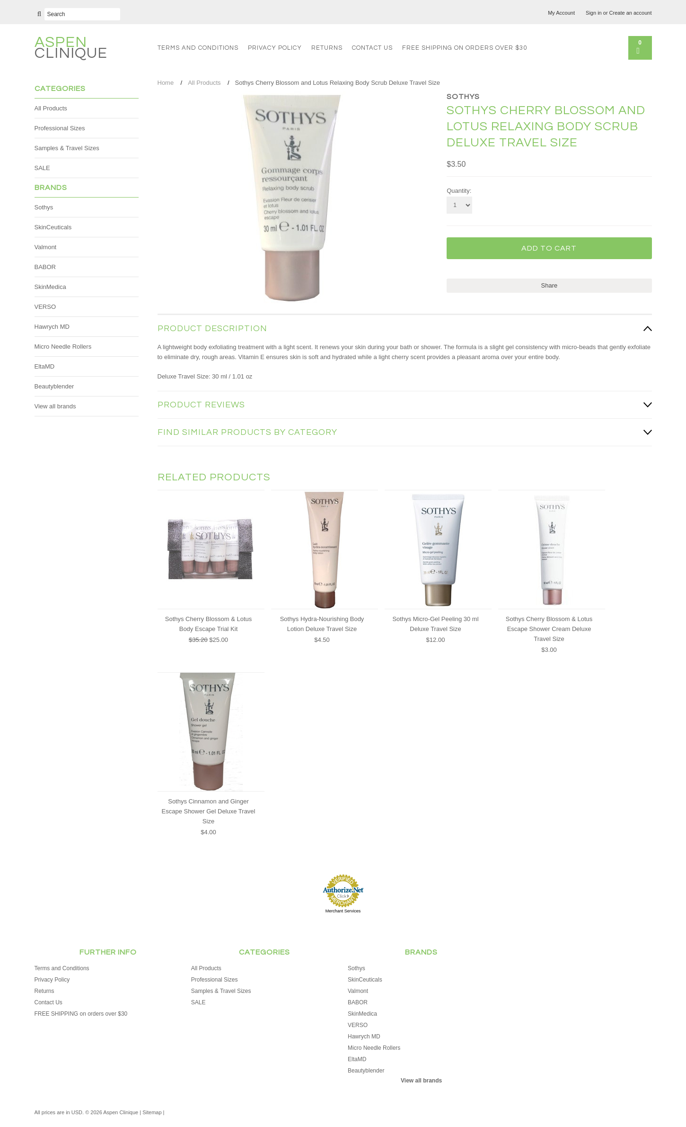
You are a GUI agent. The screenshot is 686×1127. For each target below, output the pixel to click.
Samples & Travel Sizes (67, 148)
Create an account (630, 13)
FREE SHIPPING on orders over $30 (464, 48)
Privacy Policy (275, 48)
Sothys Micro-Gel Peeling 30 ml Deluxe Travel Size (435, 623)
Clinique (71, 49)
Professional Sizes (60, 128)
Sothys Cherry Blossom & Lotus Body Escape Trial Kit (208, 623)
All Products (51, 108)
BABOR (45, 266)
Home (166, 82)
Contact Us (372, 48)
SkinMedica (50, 286)
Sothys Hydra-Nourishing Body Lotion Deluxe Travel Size (322, 623)
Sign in (594, 13)
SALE (42, 167)
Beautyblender (54, 386)
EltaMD (45, 366)
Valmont (46, 247)
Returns (327, 48)
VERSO (45, 306)
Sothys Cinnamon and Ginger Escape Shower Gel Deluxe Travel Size (208, 811)
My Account (561, 13)
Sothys (44, 207)
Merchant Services (343, 911)
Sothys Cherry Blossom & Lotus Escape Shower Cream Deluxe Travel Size (549, 628)
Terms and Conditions (198, 48)
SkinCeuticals (53, 227)
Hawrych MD (52, 326)
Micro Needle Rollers (63, 346)
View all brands (55, 406)
